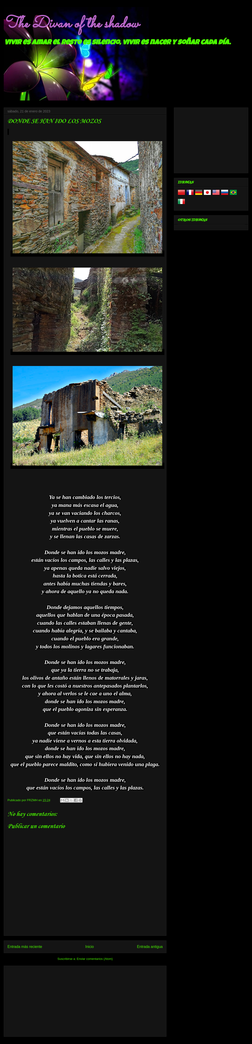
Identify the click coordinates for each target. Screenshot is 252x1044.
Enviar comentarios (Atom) (95, 959)
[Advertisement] (85, 1000)
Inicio (89, 947)
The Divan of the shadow (71, 24)
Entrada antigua (150, 947)
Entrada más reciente (24, 947)
